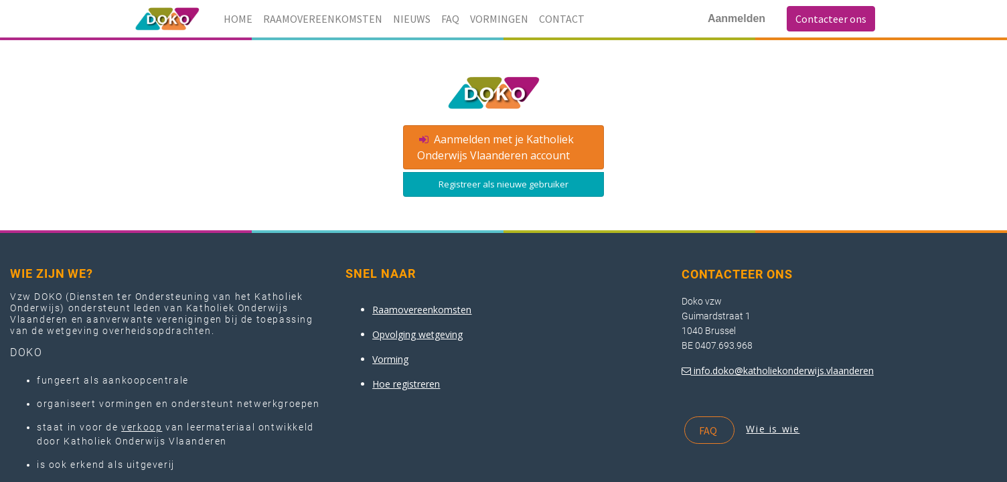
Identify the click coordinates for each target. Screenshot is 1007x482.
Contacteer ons (830, 18)
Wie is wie (772, 428)
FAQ (709, 430)
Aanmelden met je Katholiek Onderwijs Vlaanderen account (495, 147)
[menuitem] (238, 18)
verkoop (141, 427)
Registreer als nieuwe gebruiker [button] (503, 184)
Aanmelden (736, 18)
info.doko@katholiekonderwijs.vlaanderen (784, 370)
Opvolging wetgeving (417, 334)
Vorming (390, 359)
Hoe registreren (406, 384)
